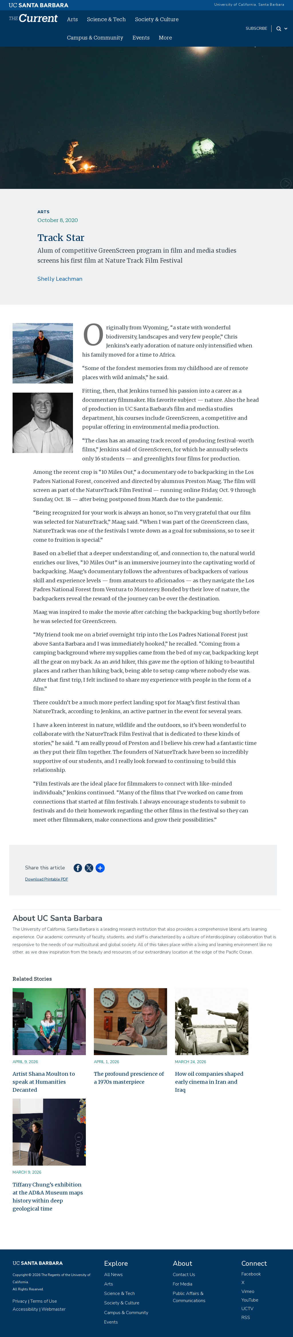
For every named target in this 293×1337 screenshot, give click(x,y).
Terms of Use (43, 1301)
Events (141, 37)
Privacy (20, 1301)
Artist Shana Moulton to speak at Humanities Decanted (44, 1082)
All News (113, 1274)
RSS (245, 1317)
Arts (72, 19)
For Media (182, 1284)
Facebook (251, 1274)
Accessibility (25, 1309)
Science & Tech (106, 19)
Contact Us (184, 1274)
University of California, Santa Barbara (249, 4)
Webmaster (53, 1309)
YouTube (249, 1300)
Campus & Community (95, 37)
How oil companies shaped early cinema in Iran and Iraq (209, 1082)
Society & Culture (157, 19)
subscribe (256, 28)
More (165, 37)
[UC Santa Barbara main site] (39, 3)
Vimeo (247, 1291)
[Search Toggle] (282, 28)
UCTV (247, 1309)
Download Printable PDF (46, 879)
